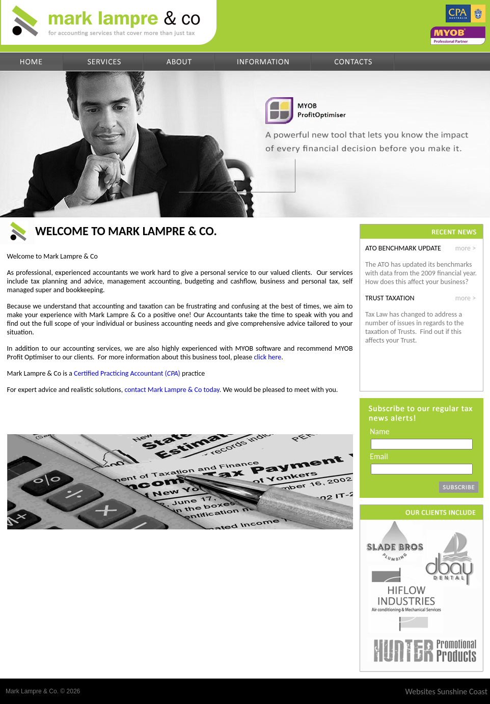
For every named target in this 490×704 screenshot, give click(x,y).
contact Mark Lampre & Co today (171, 389)
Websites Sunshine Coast (446, 691)
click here (267, 357)
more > (465, 248)
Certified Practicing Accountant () (127, 373)
